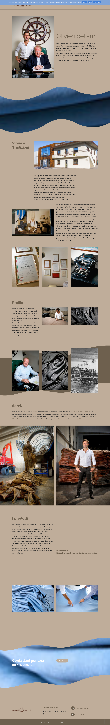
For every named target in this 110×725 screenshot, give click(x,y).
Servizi (58, 5)
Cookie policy (78, 722)
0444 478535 (80, 714)
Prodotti (66, 5)
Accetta (84, 2)
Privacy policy (70, 722)
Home (42, 5)
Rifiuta (90, 2)
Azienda (50, 5)
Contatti (75, 5)
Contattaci (62, 662)
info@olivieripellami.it (83, 708)
